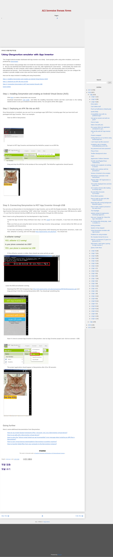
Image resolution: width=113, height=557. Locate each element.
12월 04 (93, 311)
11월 (91, 322)
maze (92, 156)
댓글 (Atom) (46, 521)
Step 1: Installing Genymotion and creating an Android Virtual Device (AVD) (25, 79)
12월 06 (93, 306)
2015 (89, 325)
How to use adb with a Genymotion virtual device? (23, 435)
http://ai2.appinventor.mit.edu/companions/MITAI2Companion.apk (55, 289)
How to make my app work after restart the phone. (100, 199)
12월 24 (93, 261)
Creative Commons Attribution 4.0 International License (49, 453)
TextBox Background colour (99, 153)
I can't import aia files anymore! (100, 142)
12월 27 (93, 253)
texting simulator (95, 225)
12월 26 (93, 256)
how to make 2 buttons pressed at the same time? (100, 207)
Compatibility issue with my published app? (98, 114)
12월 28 (93, 251)
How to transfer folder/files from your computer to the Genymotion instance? (32, 444)
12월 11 (93, 293)
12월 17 (93, 278)
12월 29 (93, 102)
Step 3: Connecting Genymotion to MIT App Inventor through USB (22, 84)
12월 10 (93, 296)
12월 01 (93, 318)
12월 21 (93, 268)
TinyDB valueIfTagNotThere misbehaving (99, 161)
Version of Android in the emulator (100, 173)
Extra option (94, 104)
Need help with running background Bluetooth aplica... (101, 203)
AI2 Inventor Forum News (56, 10)
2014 (89, 327)
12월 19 (93, 273)
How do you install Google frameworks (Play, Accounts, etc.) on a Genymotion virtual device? (37, 433)
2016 (89, 92)
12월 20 (93, 271)
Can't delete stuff (96, 106)
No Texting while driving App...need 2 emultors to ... (101, 222)
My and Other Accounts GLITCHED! (97, 192)
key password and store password (101, 148)
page (48, 220)
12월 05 (93, 308)
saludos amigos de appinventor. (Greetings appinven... (100, 214)
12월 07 (93, 303)
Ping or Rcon (94, 151)
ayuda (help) (94, 111)
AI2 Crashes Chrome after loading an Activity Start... (101, 188)
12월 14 (93, 286)
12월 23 (93, 263)
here (12, 97)
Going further (7, 86)
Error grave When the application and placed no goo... (100, 128)
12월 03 (93, 313)
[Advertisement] (42, 32)
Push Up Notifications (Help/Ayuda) (101, 109)
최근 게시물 (5, 516)
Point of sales (95, 122)
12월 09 (93, 298)
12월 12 (93, 291)
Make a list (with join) (97, 124)
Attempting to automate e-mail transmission (99, 176)
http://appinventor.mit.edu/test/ (45, 231)
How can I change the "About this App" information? (100, 218)
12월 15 (93, 283)
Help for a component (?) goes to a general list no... (101, 240)
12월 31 (93, 96)
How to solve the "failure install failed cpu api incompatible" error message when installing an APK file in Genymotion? (41, 438)
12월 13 (93, 288)
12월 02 (93, 316)
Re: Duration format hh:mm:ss (99, 237)
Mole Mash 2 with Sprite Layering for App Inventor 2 (100, 244)
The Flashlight (95, 210)
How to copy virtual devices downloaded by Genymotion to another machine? (32, 441)
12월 (91, 94)
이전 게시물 (79, 516)
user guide (26, 100)
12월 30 (93, 99)
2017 (89, 90)
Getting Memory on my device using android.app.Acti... (101, 138)
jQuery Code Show (96, 247)
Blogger (60, 554)
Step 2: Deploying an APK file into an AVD (15, 81)
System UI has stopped (97, 228)
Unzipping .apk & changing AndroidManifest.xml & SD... (99, 145)
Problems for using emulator (99, 234)
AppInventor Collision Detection (100, 158)
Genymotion (14, 61)
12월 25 (93, 258)
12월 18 (93, 276)
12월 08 (93, 301)
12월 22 (93, 266)
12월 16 (93, 281)
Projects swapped (96, 135)
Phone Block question (97, 196)
